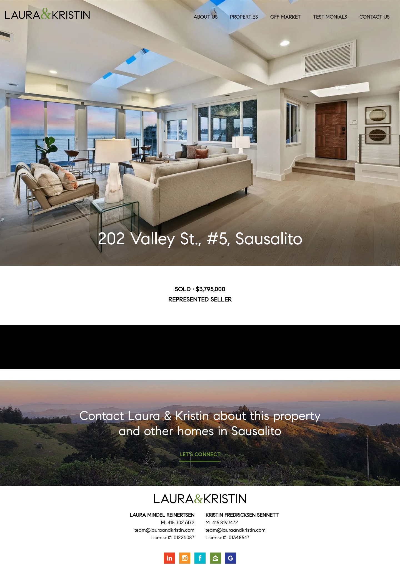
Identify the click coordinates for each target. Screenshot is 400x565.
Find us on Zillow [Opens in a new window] (215, 558)
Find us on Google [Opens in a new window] (230, 558)
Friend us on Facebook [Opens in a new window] (200, 558)
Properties (244, 17)
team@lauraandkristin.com (164, 530)
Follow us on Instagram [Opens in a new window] (184, 558)
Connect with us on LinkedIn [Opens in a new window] (169, 558)
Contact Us (374, 17)
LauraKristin (61, 13)
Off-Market (285, 17)
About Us (206, 17)
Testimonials (330, 17)
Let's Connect (200, 454)
